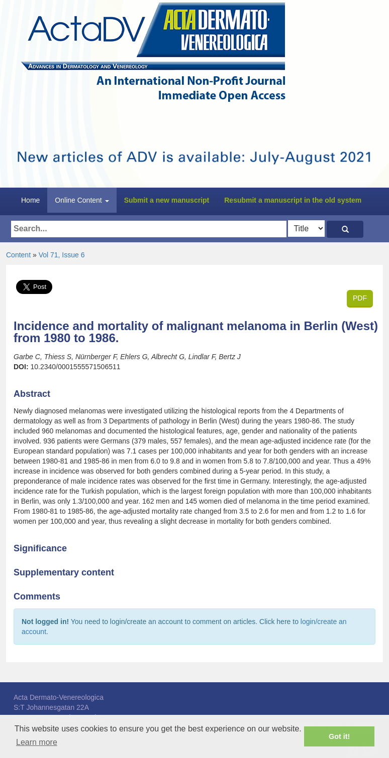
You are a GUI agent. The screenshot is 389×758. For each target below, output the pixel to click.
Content (18, 255)
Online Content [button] (82, 200)
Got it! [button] (339, 736)
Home (30, 200)
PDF (360, 298)
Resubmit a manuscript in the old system (292, 200)
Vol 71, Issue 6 (62, 255)
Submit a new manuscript (167, 200)
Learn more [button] (36, 742)
